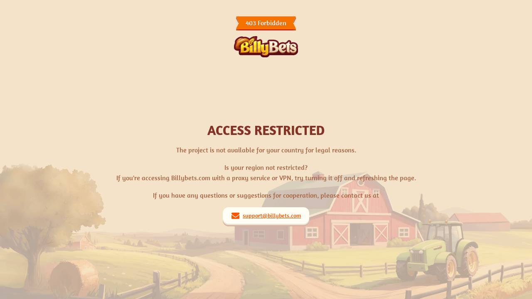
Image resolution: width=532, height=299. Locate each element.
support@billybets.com (272, 215)
